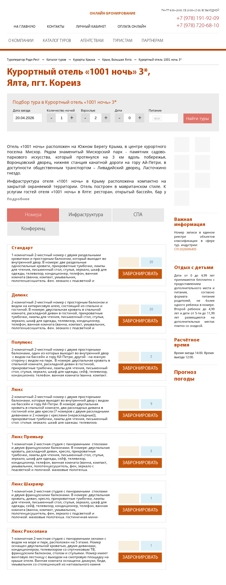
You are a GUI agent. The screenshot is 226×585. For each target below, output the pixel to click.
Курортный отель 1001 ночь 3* (160, 59)
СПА (138, 215)
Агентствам (92, 41)
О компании (21, 41)
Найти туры (197, 118)
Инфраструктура (86, 215)
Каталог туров (57, 41)
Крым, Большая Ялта (117, 59)
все (157, 118)
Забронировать (140, 274)
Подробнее (18, 199)
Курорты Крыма (84, 59)
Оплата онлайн (132, 26)
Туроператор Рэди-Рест (35, 18)
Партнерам (152, 41)
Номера (33, 215)
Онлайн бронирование (113, 13)
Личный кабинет (91, 26)
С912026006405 (185, 249)
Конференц (33, 229)
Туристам (122, 41)
